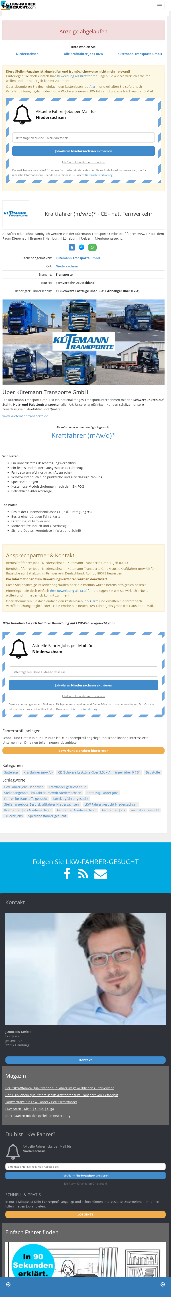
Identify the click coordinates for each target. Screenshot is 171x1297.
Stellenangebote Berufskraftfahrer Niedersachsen (41, 804)
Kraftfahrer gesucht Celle (67, 787)
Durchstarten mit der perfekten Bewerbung (37, 1116)
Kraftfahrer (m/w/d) (38, 772)
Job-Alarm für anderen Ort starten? (83, 162)
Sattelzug (11, 772)
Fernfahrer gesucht (145, 810)
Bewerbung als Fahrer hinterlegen (83, 751)
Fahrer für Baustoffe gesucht (25, 798)
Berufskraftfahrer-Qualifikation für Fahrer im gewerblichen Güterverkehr (59, 1088)
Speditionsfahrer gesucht (47, 816)
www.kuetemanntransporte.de (25, 416)
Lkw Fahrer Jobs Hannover (23, 787)
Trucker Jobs (13, 816)
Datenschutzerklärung (99, 175)
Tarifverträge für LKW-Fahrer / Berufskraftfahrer (41, 1102)
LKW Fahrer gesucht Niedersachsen (111, 804)
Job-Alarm (91, 86)
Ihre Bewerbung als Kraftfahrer (73, 590)
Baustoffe (153, 772)
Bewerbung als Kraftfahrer (77, 76)
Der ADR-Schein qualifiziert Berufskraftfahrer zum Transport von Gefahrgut (61, 1095)
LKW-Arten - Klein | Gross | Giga (29, 1109)
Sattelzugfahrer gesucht (70, 798)
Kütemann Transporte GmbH (78, 258)
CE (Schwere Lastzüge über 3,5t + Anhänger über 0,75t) (99, 772)
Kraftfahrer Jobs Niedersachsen (27, 810)
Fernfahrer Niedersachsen (76, 810)
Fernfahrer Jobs (113, 810)
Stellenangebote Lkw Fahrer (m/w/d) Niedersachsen (42, 793)
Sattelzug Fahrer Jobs (102, 793)
